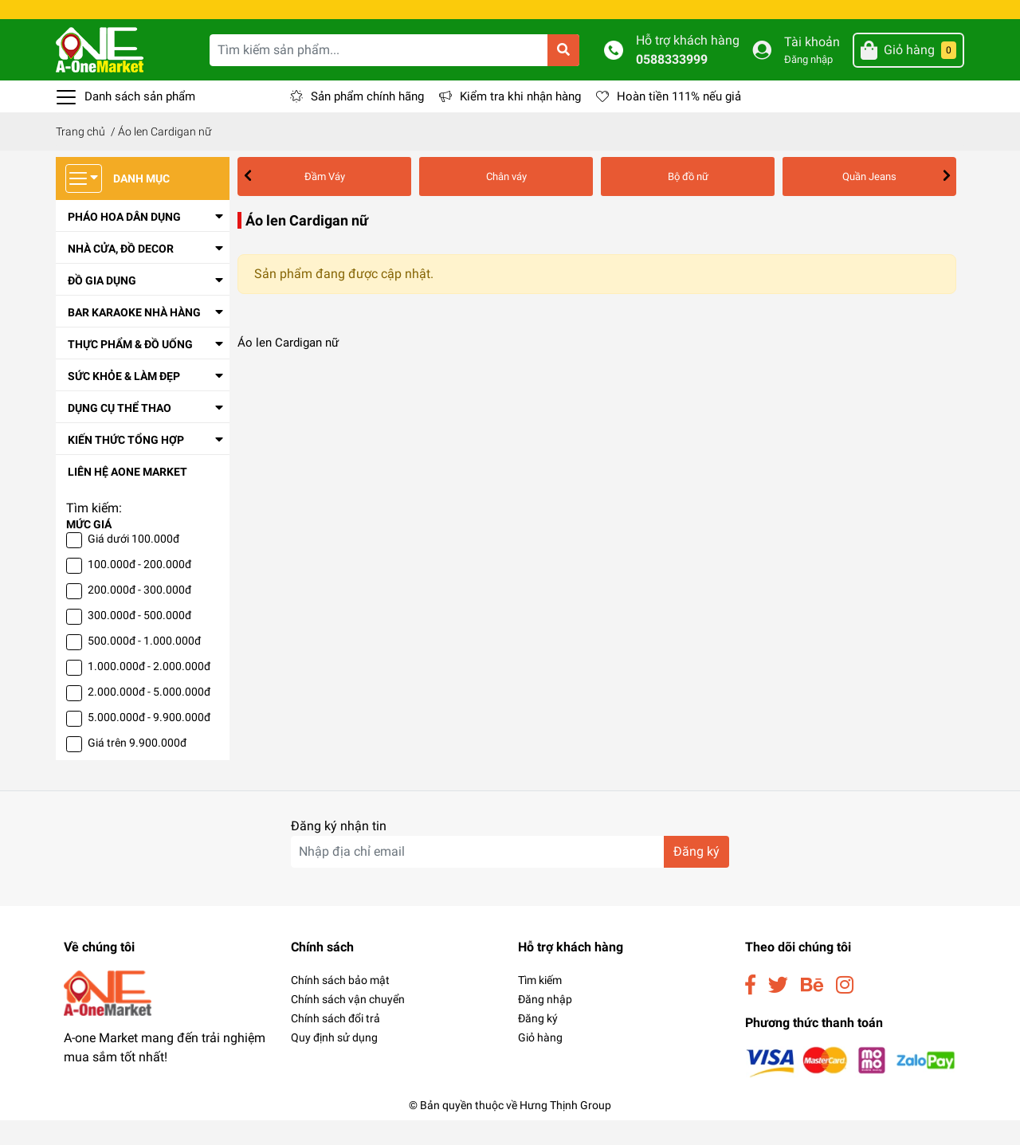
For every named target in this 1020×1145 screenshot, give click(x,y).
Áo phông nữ (843, 201)
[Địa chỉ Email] (510, 876)
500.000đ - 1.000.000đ (144, 665)
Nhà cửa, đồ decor (121, 273)
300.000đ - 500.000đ (139, 639)
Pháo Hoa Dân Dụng (124, 241)
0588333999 (672, 84)
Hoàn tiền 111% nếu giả (679, 121)
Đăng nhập (808, 84)
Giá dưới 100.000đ (133, 563)
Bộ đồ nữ (395, 201)
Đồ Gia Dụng (102, 305)
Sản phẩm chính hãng (367, 121)
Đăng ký (538, 1043)
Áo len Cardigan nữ (668, 201)
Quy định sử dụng (334, 1062)
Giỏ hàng (540, 1062)
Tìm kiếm (540, 1004)
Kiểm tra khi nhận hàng (520, 121)
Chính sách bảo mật (340, 1004)
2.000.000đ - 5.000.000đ (149, 716)
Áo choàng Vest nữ (559, 201)
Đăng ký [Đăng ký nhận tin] (696, 876)
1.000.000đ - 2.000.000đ (149, 690)
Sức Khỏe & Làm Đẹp (124, 400)
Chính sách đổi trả (335, 1043)
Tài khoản (812, 66)
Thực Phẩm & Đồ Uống (130, 369)
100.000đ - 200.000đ (139, 588)
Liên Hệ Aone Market (127, 496)
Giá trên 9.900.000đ (137, 767)
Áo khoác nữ (763, 201)
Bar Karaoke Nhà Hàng (134, 337)
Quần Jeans (466, 201)
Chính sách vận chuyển (348, 1024)
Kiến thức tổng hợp (126, 464)
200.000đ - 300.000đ (139, 614)
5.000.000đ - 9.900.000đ (149, 741)
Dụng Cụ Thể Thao (119, 432)
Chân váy (330, 201)
